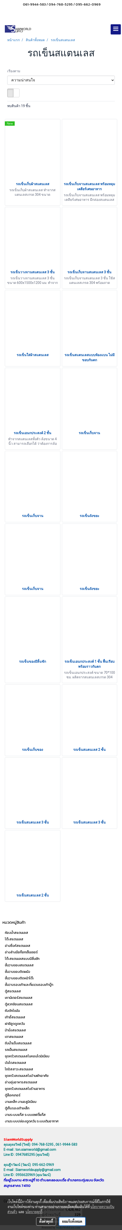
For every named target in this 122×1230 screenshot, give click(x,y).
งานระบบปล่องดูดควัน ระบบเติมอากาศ (31, 1121)
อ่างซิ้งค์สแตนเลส (17, 945)
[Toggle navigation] (115, 29)
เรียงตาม (14, 71)
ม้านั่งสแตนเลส (15, 1030)
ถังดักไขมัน (12, 1010)
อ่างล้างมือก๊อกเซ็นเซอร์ (21, 952)
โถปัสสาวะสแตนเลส (19, 1069)
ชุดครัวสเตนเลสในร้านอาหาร (25, 1088)
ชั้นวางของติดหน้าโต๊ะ (19, 978)
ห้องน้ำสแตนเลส (16, 932)
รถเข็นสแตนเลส (16, 1049)
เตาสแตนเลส (14, 1036)
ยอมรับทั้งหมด (72, 1221)
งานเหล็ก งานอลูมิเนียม (20, 1101)
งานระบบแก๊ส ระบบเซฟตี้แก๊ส (25, 1114)
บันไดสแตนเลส (15, 1062)
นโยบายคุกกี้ (34, 1212)
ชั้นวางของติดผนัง (17, 971)
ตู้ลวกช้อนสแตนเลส (19, 1004)
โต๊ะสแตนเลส (14, 939)
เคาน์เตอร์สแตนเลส (18, 997)
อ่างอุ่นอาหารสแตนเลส (21, 1082)
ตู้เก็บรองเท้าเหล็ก (17, 1108)
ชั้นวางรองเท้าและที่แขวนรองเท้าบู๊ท (29, 984)
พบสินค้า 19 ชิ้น (18, 106)
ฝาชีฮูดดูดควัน (15, 1023)
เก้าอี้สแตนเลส (15, 1017)
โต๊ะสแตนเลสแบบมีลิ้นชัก (22, 958)
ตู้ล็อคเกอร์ (12, 1095)
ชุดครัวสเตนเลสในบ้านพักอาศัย (27, 1075)
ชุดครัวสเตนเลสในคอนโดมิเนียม (27, 1056)
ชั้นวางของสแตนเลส (19, 965)
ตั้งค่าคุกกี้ (46, 1221)
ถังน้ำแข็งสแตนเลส (18, 1043)
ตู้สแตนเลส (13, 991)
